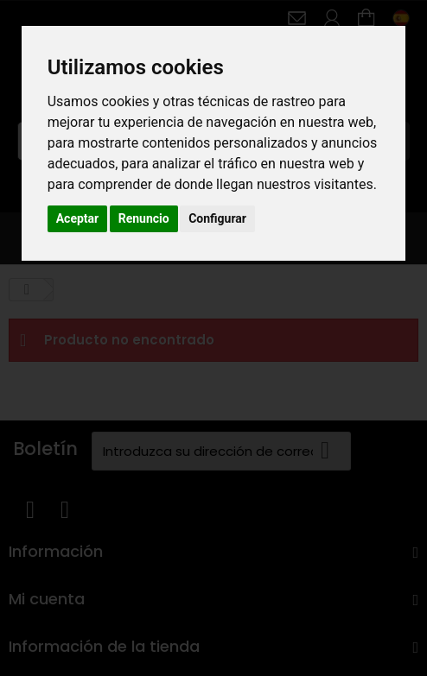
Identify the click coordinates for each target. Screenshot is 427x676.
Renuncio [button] (143, 218)
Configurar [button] (217, 218)
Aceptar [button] (77, 218)
